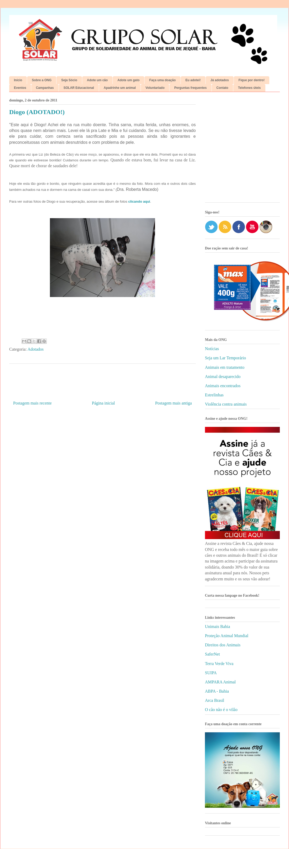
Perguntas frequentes (190, 88)
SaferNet (212, 654)
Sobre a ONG (41, 80)
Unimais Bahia (217, 626)
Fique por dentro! (252, 80)
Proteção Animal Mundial (226, 635)
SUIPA (211, 673)
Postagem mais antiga (173, 403)
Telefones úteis (249, 88)
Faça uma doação (162, 80)
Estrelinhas (214, 395)
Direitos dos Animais (222, 645)
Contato (222, 88)
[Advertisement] (49, 149)
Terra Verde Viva (219, 663)
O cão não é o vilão (221, 709)
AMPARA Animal (220, 682)
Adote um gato (128, 80)
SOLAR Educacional (79, 88)
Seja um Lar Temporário (225, 358)
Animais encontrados (223, 385)
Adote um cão (97, 80)
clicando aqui (139, 201)
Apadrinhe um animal (120, 88)
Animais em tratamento (224, 367)
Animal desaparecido (223, 376)
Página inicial (103, 403)
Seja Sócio (69, 80)
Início (18, 80)
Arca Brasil (214, 700)
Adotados (36, 349)
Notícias (212, 348)
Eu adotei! (193, 80)
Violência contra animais (226, 404)
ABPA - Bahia (217, 691)
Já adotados (219, 80)
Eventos (20, 88)
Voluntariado (155, 88)
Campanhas (45, 88)
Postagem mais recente (32, 403)
